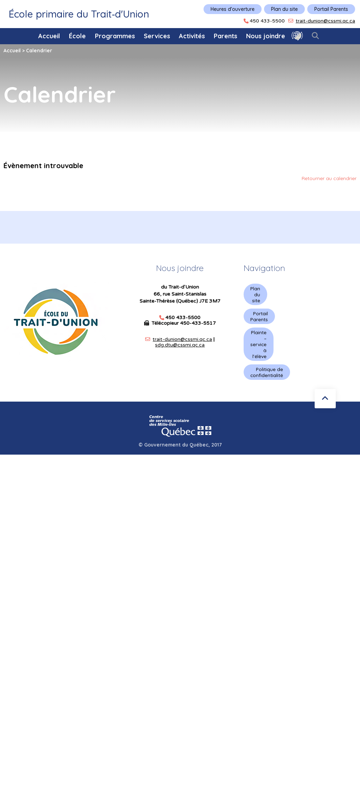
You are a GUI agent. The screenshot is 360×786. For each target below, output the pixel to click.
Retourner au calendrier (329, 178)
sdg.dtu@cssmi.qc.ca (180, 345)
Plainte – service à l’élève (259, 347)
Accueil (49, 36)
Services (157, 36)
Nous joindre (265, 36)
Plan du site (284, 9)
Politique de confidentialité (267, 376)
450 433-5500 (267, 21)
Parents (225, 36)
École (77, 36)
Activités (192, 36)
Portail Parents (331, 9)
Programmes (115, 36)
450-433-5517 (198, 323)
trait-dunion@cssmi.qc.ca (325, 21)
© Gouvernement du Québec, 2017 (180, 449)
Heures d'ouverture (233, 9)
